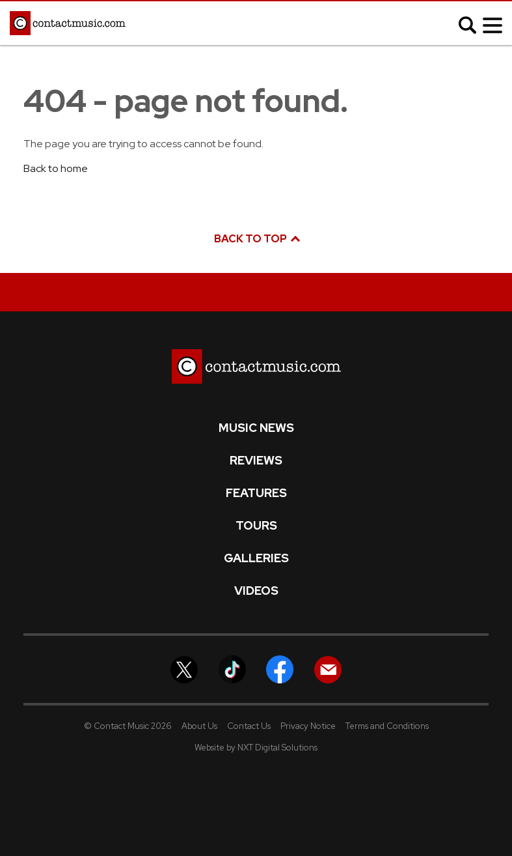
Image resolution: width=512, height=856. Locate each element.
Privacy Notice (308, 726)
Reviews (256, 460)
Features (256, 493)
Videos (256, 591)
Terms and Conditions (387, 726)
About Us (199, 726)
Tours (256, 526)
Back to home (55, 168)
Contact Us (249, 726)
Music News (256, 428)
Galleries (256, 558)
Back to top (256, 239)
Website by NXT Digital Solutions (256, 747)
